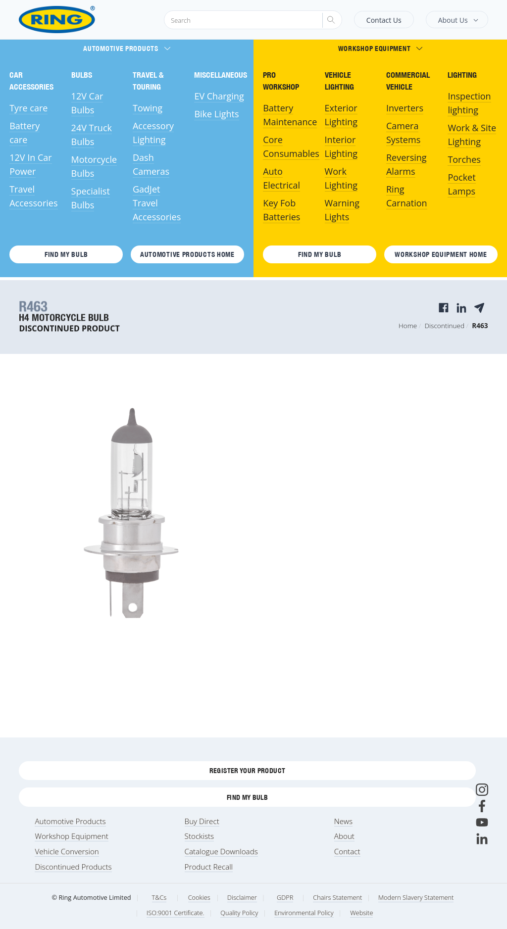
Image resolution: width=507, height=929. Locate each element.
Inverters (404, 108)
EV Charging (219, 96)
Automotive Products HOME (187, 254)
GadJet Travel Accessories (157, 203)
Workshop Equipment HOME (441, 254)
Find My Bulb (66, 254)
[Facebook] (482, 806)
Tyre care (28, 108)
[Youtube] (482, 822)
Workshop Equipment (380, 48)
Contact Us (384, 20)
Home (408, 325)
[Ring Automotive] (81, 19)
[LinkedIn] (482, 838)
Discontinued (444, 325)
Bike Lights (216, 114)
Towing (147, 108)
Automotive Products (126, 48)
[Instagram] (482, 789)
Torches (464, 159)
